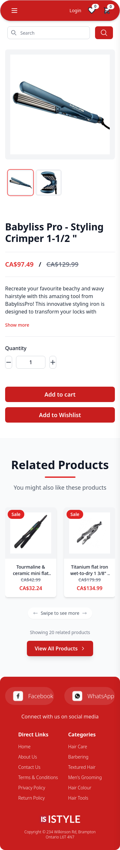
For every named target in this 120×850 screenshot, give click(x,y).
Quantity (16, 348)
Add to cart (60, 394)
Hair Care (77, 746)
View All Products (60, 648)
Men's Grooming (85, 777)
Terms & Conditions (38, 777)
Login (75, 10)
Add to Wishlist (60, 415)
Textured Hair (81, 767)
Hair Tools (78, 798)
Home (24, 746)
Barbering (78, 757)
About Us (27, 757)
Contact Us (29, 767)
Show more (17, 325)
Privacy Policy (31, 788)
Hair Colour (79, 788)
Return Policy (31, 798)
